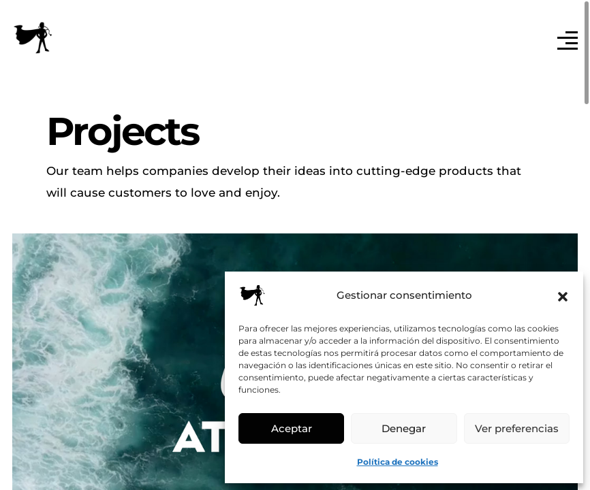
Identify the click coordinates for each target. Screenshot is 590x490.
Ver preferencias (517, 428)
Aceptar (291, 428)
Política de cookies (397, 462)
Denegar (404, 428)
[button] (563, 295)
